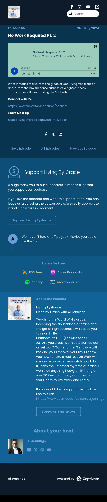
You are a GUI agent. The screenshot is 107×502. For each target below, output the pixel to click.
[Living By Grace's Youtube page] (86, 8)
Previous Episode (83, 150)
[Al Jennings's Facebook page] (29, 457)
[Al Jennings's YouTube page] (42, 457)
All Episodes (50, 150)
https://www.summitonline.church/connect (38, 108)
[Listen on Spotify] (32, 289)
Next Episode (21, 150)
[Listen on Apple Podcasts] (66, 276)
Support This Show (58, 419)
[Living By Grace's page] (95, 8)
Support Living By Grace (31, 222)
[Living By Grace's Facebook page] (72, 8)
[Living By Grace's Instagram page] (77, 8)
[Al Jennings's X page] (33, 457)
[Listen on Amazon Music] (65, 289)
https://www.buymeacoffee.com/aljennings (70, 406)
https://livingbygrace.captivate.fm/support (38, 122)
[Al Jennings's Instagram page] (37, 457)
